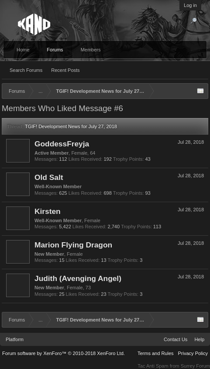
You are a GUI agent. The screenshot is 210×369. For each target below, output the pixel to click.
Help (199, 339)
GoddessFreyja (61, 143)
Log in (190, 5)
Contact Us (175, 339)
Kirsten (47, 211)
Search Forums (26, 70)
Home (23, 49)
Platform (15, 339)
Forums (55, 49)
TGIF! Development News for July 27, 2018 (71, 126)
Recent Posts (65, 70)
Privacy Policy (193, 353)
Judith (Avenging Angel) (77, 278)
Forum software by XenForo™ (63, 353)
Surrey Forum (195, 366)
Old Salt (48, 177)
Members (91, 49)
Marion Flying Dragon (73, 244)
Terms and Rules (156, 353)
